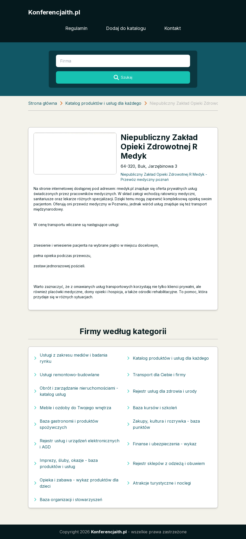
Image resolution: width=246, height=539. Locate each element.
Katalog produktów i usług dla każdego (103, 103)
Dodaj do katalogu (126, 28)
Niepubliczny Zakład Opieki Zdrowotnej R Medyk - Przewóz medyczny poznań (164, 176)
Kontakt (172, 28)
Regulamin (76, 28)
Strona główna (42, 103)
